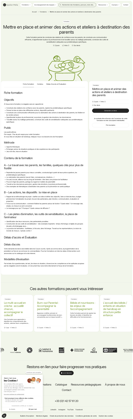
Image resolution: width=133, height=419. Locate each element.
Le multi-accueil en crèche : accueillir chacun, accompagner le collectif (17, 313)
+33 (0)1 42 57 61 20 (66, 400)
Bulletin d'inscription (27, 416)
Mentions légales (42, 416)
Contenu (40, 84)
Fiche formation (28, 84)
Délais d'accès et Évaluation (56, 84)
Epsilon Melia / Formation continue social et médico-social (10, 4)
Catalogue (61, 384)
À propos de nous (115, 384)
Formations (43, 12)
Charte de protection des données (62, 416)
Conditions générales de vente (86, 416)
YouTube (70, 410)
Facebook (79, 410)
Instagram (61, 410)
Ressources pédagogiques (86, 384)
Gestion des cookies (106, 416)
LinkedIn (53, 410)
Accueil (34, 12)
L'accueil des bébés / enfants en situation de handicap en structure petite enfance (116, 313)
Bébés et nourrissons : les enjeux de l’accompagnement (83, 313)
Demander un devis (110, 110)
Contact (66, 390)
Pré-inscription (110, 125)
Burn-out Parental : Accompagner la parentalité (50, 313)
